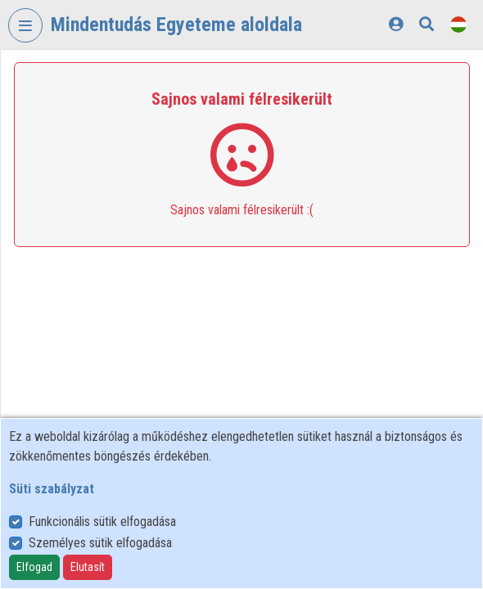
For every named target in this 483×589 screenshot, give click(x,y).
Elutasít (87, 566)
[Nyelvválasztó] (458, 24)
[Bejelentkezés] (396, 24)
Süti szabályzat (51, 489)
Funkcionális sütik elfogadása (102, 521)
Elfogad (34, 566)
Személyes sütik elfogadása (100, 543)
